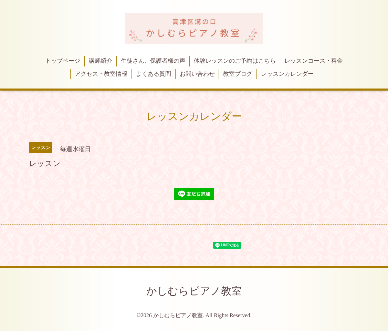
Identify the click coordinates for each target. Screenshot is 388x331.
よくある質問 (153, 74)
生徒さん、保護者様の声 (153, 61)
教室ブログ (237, 74)
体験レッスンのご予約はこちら (235, 61)
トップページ (62, 61)
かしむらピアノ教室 (194, 291)
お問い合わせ (197, 74)
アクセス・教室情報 (101, 74)
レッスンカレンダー (287, 74)
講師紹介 (100, 61)
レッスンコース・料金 (313, 61)
